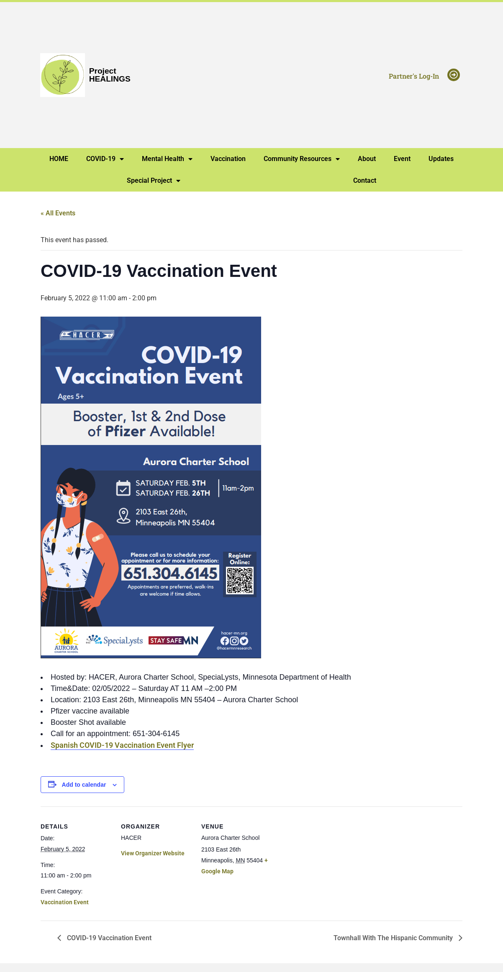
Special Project (153, 180)
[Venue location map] (326, 864)
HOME (58, 159)
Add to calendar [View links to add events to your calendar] (84, 784)
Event (402, 159)
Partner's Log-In (414, 76)
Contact (364, 180)
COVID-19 (105, 158)
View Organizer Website (153, 853)
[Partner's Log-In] (453, 75)
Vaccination (228, 159)
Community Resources (302, 158)
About (367, 159)
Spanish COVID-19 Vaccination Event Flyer (122, 745)
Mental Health (167, 158)
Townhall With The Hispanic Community (394, 938)
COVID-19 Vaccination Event (108, 938)
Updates (441, 159)
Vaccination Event (65, 902)
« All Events (58, 213)
